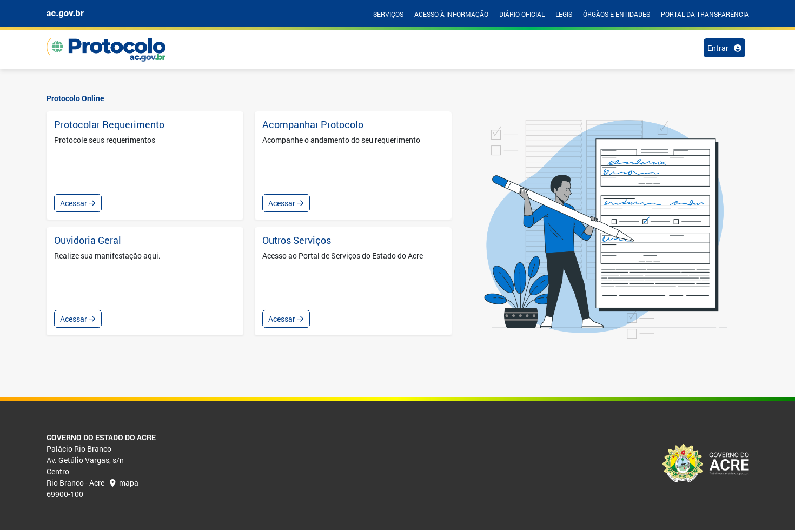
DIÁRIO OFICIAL (522, 14)
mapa (124, 483)
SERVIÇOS (388, 14)
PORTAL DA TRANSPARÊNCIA (705, 14)
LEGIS (563, 14)
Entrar (724, 48)
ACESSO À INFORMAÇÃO (451, 14)
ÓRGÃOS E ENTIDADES (616, 14)
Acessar (77, 203)
